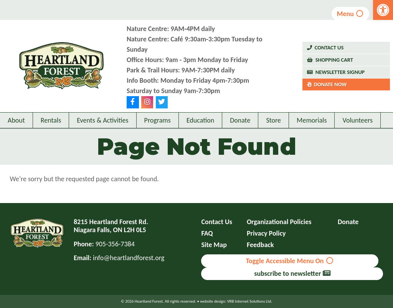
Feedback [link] (260, 245)
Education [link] (200, 120)
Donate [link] (240, 120)
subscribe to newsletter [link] (292, 273)
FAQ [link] (207, 233)
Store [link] (273, 120)
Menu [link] (350, 14)
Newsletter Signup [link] (340, 72)
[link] (383, 10)
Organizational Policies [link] (279, 222)
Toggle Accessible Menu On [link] (290, 261)
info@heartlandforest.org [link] (128, 258)
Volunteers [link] (357, 120)
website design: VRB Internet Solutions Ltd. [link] (236, 301)
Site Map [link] (213, 245)
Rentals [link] (51, 120)
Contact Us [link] (329, 47)
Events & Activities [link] (102, 120)
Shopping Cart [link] (334, 59)
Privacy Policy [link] (266, 233)
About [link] (16, 120)
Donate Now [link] (330, 84)
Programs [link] (157, 120)
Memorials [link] (312, 120)
